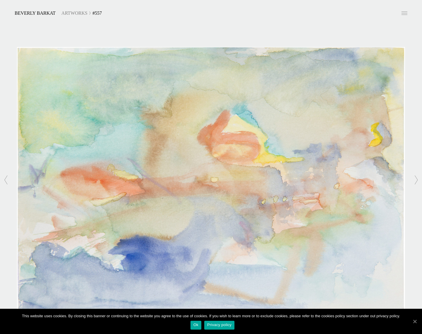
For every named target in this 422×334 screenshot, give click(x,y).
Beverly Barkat (35, 13)
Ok (195, 325)
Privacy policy (219, 325)
